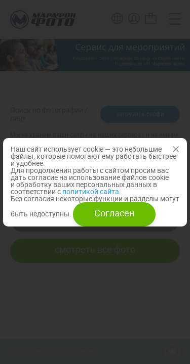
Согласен (114, 213)
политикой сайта (90, 191)
